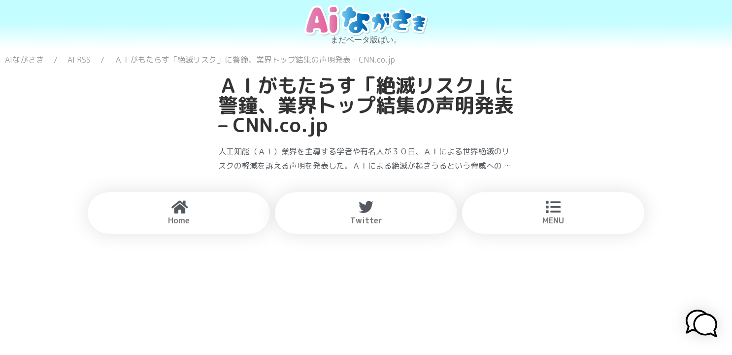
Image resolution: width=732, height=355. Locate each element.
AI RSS (79, 59)
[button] (701, 325)
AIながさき (24, 59)
